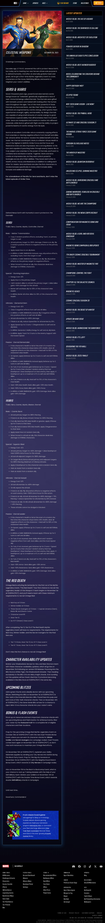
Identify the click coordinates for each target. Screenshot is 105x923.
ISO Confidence (7, 890)
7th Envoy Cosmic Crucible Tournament (83, 254)
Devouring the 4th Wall (76, 346)
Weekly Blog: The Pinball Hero (79, 113)
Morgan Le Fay (68, 893)
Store (46, 873)
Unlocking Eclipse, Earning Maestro (81, 171)
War (4, 908)
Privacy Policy (74, 913)
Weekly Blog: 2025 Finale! (77, 355)
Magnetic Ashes (72, 291)
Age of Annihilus (68, 875)
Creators (86, 893)
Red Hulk (66, 899)
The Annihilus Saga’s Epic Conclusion (82, 55)
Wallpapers (87, 902)
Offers (45, 887)
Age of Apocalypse (69, 890)
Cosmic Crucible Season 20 (77, 300)
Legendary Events (8, 893)
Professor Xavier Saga (70, 883)
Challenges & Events (9, 878)
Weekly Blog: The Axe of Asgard (79, 19)
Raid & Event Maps (8, 896)
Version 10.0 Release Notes (77, 143)
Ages (43, 3)
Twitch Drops (88, 896)
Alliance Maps (27, 881)
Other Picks (46, 890)
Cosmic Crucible (7, 884)
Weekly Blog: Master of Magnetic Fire (82, 264)
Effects (5, 887)
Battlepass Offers (48, 878)
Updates (35, 3)
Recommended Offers (49, 875)
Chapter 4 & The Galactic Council (80, 282)
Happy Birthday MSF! (75, 86)
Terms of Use (62, 913)
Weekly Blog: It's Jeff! (75, 337)
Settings (25, 887)
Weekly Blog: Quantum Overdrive (80, 162)
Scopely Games (97, 915)
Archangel (67, 902)
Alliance (25, 878)
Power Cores (47, 893)
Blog (85, 875)
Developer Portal (28, 884)
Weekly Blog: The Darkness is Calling (82, 28)
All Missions (6, 875)
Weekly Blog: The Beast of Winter (80, 310)
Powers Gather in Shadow (77, 46)
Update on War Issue (74, 319)
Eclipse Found (72, 95)
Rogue (66, 896)
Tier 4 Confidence (8, 902)
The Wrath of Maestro (75, 152)
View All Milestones (90, 883)
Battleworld (87, 890)
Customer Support (88, 913)
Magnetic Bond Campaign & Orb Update (82, 245)
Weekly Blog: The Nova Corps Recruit (81, 213)
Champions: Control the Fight (78, 273)
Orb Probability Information (92, 899)
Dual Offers (46, 881)
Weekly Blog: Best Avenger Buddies (81, 65)
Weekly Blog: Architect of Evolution (81, 37)
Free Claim (46, 884)
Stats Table (6, 899)
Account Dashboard (29, 875)
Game (24, 3)
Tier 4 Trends (6, 905)
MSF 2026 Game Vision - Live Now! (80, 104)
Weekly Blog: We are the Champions (81, 203)
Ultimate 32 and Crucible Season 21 (81, 122)
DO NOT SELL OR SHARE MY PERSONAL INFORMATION (86, 918)
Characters (6, 881)
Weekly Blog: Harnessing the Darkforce (83, 328)
